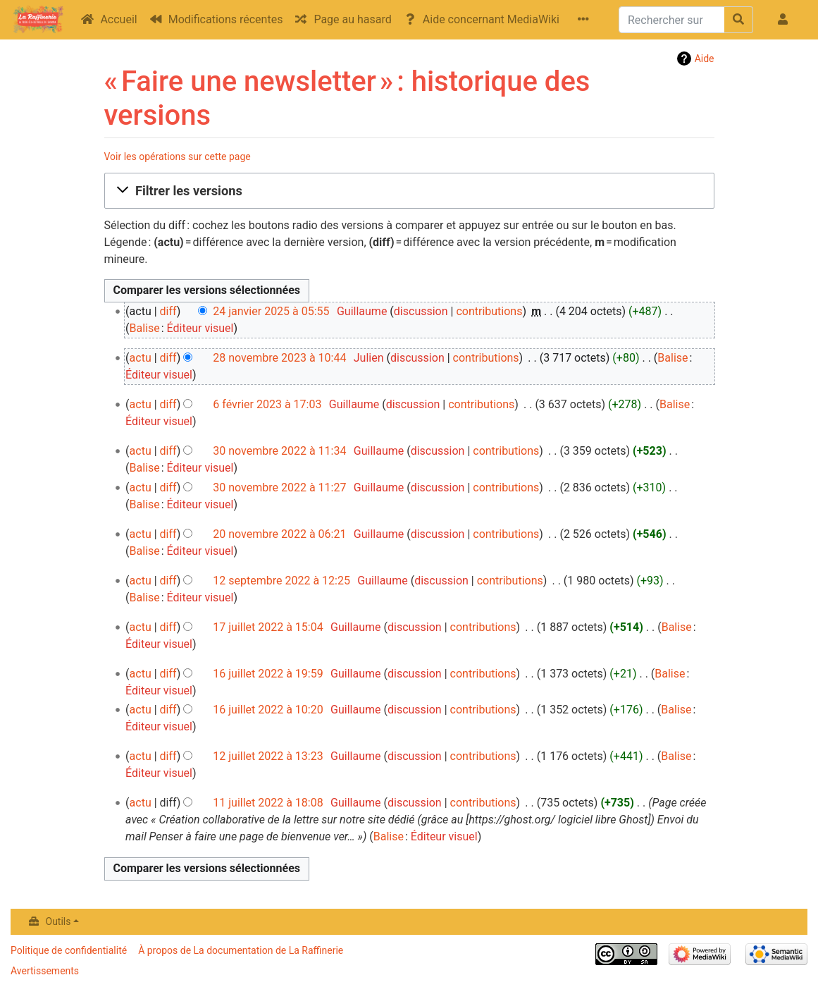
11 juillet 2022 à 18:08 (268, 802)
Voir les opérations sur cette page (177, 156)
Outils (58, 921)
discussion (421, 311)
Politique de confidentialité (69, 950)
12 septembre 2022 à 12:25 (281, 580)
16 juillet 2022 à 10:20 (268, 709)
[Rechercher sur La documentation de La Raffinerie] (672, 19)
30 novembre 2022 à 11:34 (279, 451)
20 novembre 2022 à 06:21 (279, 534)
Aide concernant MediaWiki (491, 19)
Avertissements (45, 970)
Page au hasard (352, 19)
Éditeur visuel (200, 328)
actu (140, 357)
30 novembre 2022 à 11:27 (279, 487)
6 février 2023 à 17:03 (267, 404)
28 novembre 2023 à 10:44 (279, 357)
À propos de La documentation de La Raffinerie (240, 950)
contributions (489, 311)
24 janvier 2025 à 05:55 (271, 311)
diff (168, 311)
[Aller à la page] (738, 19)
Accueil (118, 19)
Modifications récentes (225, 19)
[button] (409, 191)
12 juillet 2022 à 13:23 (268, 756)
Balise (145, 328)
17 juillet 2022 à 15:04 (268, 627)
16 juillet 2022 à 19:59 (268, 673)
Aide (704, 58)
